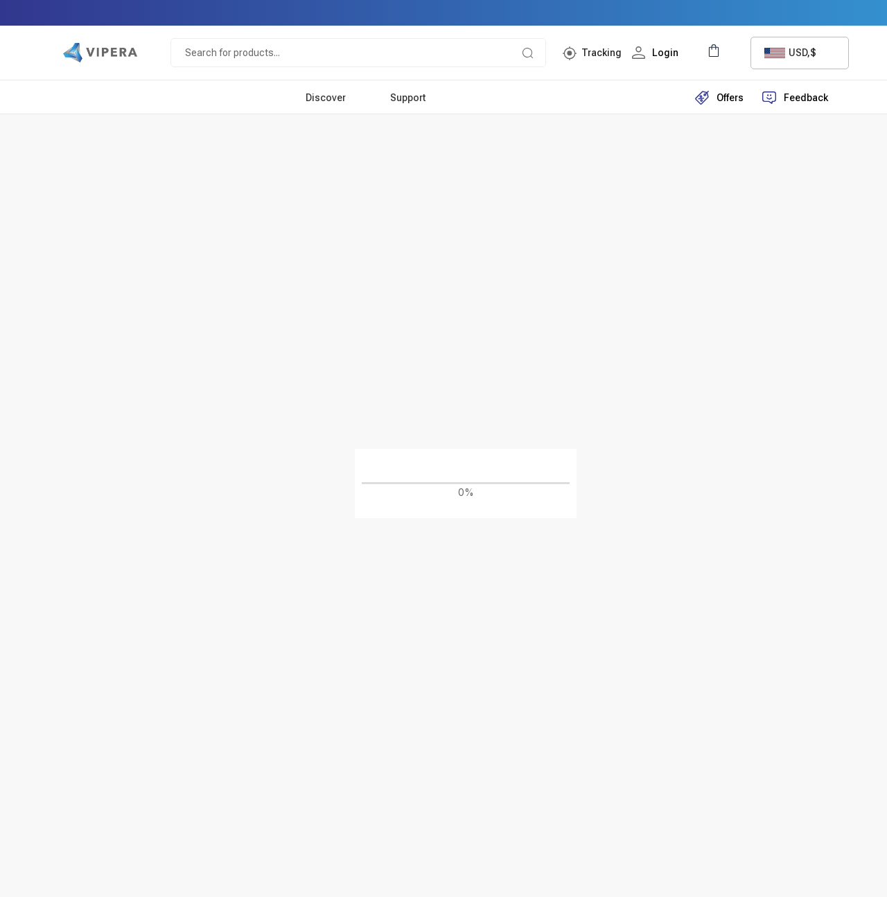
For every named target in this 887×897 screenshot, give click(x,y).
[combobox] (799, 52)
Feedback (795, 97)
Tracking (601, 52)
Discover (326, 98)
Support (407, 98)
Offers (719, 98)
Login (657, 52)
